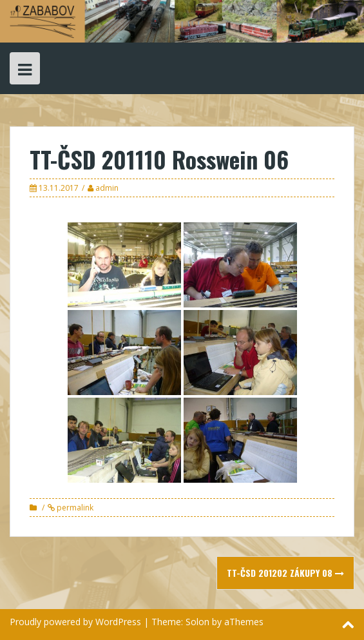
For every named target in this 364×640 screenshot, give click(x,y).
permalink (74, 507)
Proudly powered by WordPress (75, 622)
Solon (197, 622)
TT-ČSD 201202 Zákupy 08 (285, 572)
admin (107, 187)
